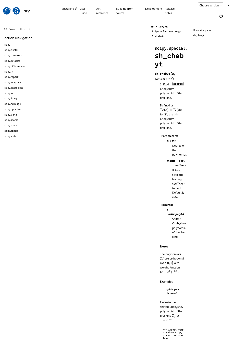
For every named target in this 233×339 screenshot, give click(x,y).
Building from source (124, 11)
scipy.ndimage (12, 103)
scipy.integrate (12, 82)
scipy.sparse (11, 120)
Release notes (170, 11)
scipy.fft (8, 71)
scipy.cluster (11, 50)
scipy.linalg (10, 98)
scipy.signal (10, 114)
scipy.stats (10, 136)
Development (153, 9)
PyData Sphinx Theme (207, 331)
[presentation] (100, 69)
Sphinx (25, 334)
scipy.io (8, 93)
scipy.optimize (12, 109)
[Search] (18, 29)
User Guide (83, 11)
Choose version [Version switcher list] (210, 5)
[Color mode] (228, 5)
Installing (68, 9)
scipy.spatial (11, 125)
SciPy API (75, 26)
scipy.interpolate (13, 87)
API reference (102, 11)
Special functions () (103, 26)
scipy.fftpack (11, 76)
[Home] (64, 26)
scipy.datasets (12, 60)
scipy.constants (13, 55)
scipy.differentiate (14, 66)
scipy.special (11, 130)
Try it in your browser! (171, 150)
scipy (7, 44)
